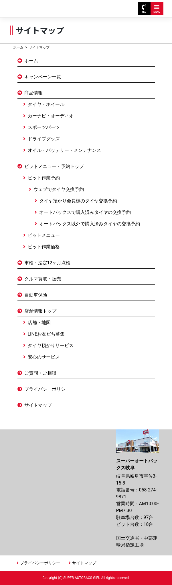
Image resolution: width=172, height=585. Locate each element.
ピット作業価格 (44, 246)
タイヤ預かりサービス (51, 345)
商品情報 (33, 93)
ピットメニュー (44, 235)
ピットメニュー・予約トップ (54, 166)
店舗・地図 (39, 322)
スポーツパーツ (44, 127)
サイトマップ (38, 405)
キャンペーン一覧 (42, 77)
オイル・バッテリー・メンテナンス (64, 150)
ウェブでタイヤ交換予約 (58, 189)
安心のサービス (44, 357)
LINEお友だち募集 (46, 334)
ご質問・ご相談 (40, 373)
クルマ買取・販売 (42, 279)
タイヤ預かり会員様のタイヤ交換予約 (78, 201)
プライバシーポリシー (47, 389)
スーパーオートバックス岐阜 (39, 5)
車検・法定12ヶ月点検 (47, 263)
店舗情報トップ (40, 311)
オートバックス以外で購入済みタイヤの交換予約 (89, 223)
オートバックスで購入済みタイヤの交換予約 (85, 212)
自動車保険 (35, 295)
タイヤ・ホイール (46, 104)
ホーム (18, 47)
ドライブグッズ (44, 139)
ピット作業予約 (44, 178)
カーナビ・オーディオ (51, 116)
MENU (156, 8)
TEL (144, 8)
